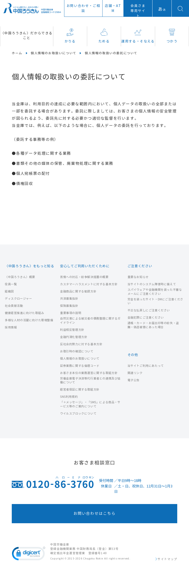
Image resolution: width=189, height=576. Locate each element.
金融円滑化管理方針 (73, 337)
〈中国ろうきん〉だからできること (27, 35)
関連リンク (135, 373)
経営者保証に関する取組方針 (79, 389)
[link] (28, 554)
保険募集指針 (69, 306)
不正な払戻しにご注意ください (149, 310)
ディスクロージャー (18, 298)
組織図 (9, 291)
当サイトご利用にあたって (146, 366)
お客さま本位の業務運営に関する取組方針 (88, 373)
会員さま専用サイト (137, 11)
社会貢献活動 (14, 306)
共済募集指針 (69, 298)
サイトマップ (167, 559)
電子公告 (134, 380)
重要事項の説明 (70, 313)
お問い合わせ (83, 8)
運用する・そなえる (138, 35)
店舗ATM (113, 8)
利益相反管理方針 (72, 330)
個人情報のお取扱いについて (53, 53)
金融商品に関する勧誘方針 (78, 291)
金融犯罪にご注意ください (146, 317)
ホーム (17, 53)
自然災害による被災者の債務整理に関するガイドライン (90, 320)
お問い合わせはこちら (94, 513)
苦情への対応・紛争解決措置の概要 (84, 277)
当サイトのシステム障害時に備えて (152, 284)
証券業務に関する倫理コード (79, 366)
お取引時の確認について (76, 351)
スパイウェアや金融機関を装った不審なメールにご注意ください (155, 292)
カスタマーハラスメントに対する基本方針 (88, 284)
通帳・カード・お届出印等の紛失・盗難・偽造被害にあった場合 (153, 325)
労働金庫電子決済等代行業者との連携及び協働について (90, 380)
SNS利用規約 (69, 396)
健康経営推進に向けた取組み (24, 313)
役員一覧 (11, 284)
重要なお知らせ (138, 277)
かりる (70, 35)
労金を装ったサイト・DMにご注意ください (155, 301)
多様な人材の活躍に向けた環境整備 (29, 320)
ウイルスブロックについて (78, 413)
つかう (171, 35)
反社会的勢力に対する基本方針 (81, 344)
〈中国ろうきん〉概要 (20, 277)
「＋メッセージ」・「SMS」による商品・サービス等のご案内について (90, 404)
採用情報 (11, 327)
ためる (104, 35)
